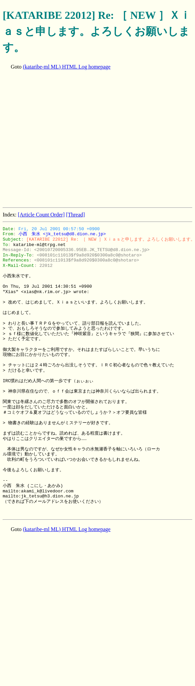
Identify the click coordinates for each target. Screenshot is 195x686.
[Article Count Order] (41, 214)
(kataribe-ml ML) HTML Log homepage (67, 67)
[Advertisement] (63, 139)
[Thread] (75, 214)
